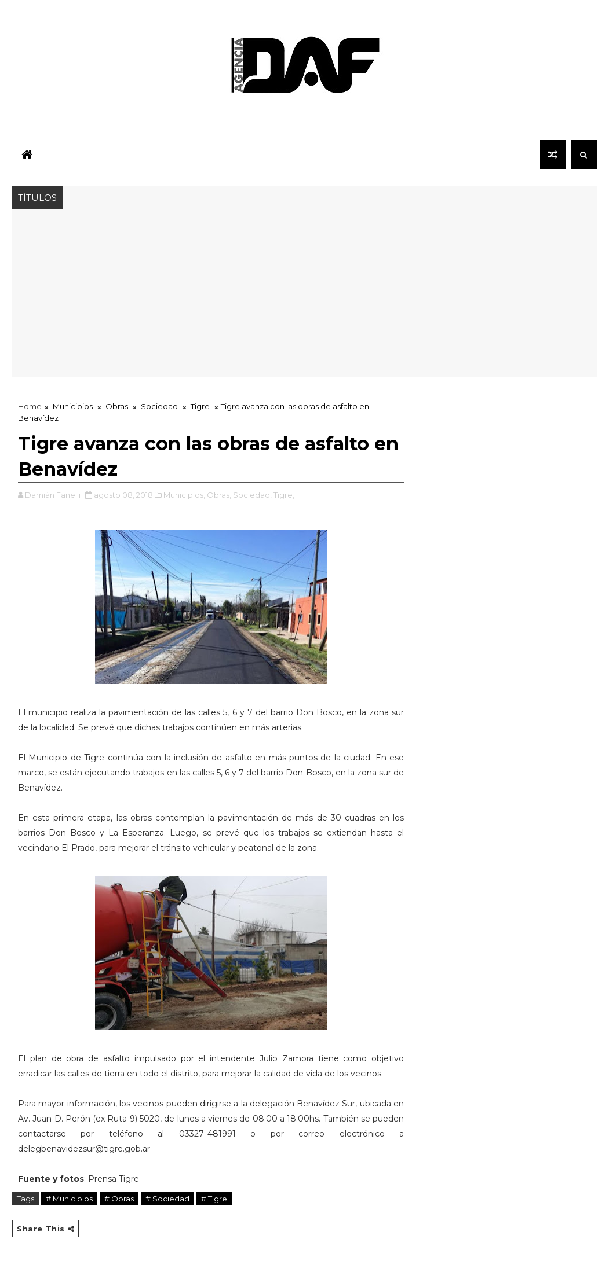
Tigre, (283, 494)
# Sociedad (167, 1198)
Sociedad (159, 406)
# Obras (119, 1198)
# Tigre (214, 1198)
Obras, (219, 494)
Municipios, (184, 494)
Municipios (73, 406)
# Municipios (69, 1198)
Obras (116, 406)
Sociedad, (252, 494)
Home (30, 406)
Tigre (200, 406)
